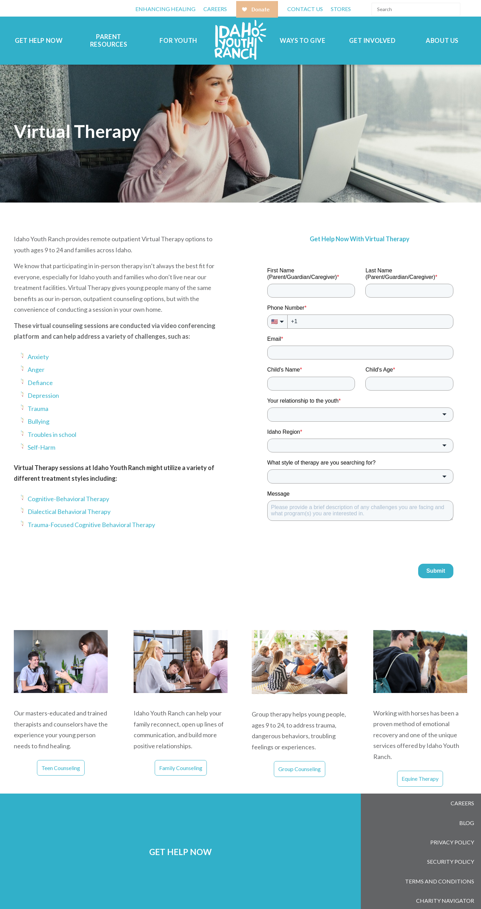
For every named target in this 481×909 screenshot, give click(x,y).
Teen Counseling (60, 768)
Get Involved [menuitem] (372, 40)
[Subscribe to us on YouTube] (420, 892)
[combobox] (360, 414)
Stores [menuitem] (341, 9)
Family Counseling (180, 768)
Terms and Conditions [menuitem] (439, 854)
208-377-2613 (241, 890)
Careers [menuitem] (462, 800)
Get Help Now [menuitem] (38, 40)
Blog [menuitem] (466, 813)
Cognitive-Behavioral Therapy (68, 499)
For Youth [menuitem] (178, 40)
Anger (36, 369)
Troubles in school (52, 434)
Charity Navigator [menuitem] (445, 867)
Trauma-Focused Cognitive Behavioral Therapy (91, 524)
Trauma (38, 408)
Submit (435, 571)
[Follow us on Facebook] (366, 892)
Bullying (38, 421)
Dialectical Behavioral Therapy (69, 511)
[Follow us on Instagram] (384, 892)
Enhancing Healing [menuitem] (165, 9)
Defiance (40, 382)
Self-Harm (41, 447)
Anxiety (38, 356)
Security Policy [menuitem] (450, 840)
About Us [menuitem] (442, 40)
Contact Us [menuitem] (305, 9)
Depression (43, 395)
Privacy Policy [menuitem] (452, 827)
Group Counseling (299, 769)
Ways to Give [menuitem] (302, 40)
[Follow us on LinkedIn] (402, 892)
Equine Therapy (420, 778)
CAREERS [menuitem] (215, 9)
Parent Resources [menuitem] (108, 40)
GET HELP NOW (180, 834)
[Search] (416, 9)
